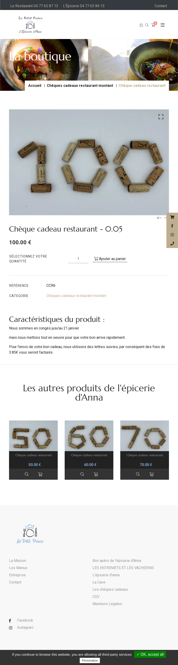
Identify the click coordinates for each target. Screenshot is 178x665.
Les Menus (18, 568)
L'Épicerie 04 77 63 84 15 (84, 6)
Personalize (90, 660)
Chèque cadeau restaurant (33, 455)
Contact (162, 6)
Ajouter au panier (110, 259)
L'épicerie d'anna (106, 575)
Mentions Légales (107, 604)
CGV (95, 596)
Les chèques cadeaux (110, 589)
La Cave (98, 582)
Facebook (25, 620)
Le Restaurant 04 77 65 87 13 (34, 6)
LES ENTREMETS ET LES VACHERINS (123, 568)
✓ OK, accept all (150, 654)
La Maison (17, 560)
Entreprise (17, 575)
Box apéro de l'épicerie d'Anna (116, 560)
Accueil (34, 85)
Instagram (25, 627)
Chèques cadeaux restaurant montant (80, 85)
